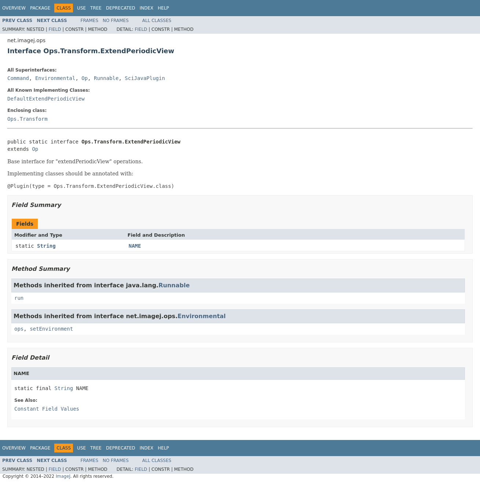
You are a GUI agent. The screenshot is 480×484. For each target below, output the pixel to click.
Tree (96, 8)
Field (54, 29)
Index (147, 8)
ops (18, 329)
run (18, 298)
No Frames (116, 20)
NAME (135, 246)
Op (84, 78)
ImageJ (63, 476)
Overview (14, 8)
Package (40, 8)
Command (18, 78)
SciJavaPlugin (145, 78)
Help (163, 8)
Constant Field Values (46, 409)
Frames (90, 20)
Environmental (55, 78)
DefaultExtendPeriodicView (46, 99)
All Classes (156, 20)
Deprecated (120, 8)
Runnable (106, 78)
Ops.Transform (27, 119)
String (46, 246)
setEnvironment (51, 329)
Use (81, 8)
